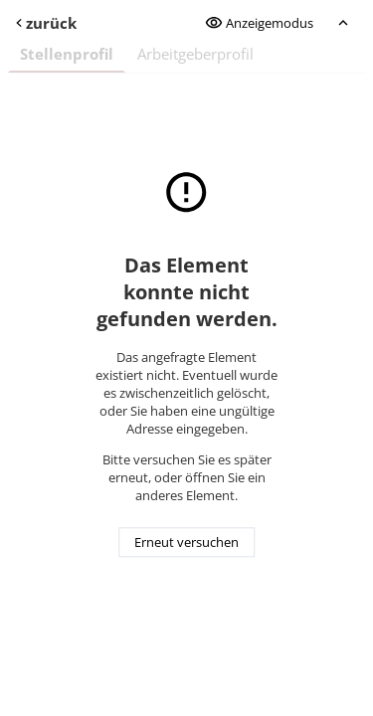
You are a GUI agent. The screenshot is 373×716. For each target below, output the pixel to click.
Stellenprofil (66, 54)
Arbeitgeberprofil (195, 54)
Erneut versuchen (186, 543)
